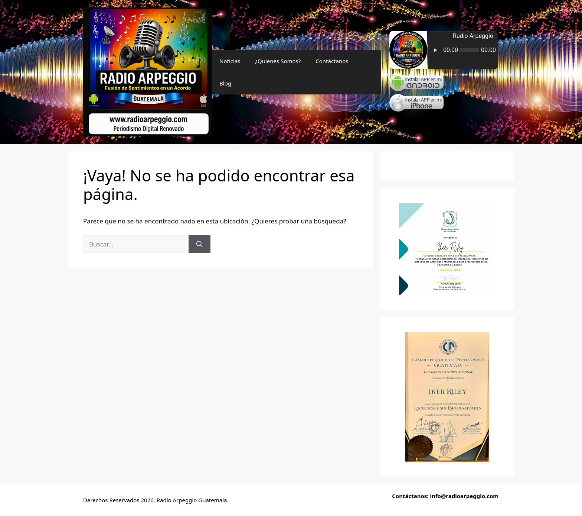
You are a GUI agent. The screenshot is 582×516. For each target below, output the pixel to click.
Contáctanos (331, 61)
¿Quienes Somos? (278, 61)
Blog (225, 83)
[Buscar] (199, 244)
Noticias (229, 61)
